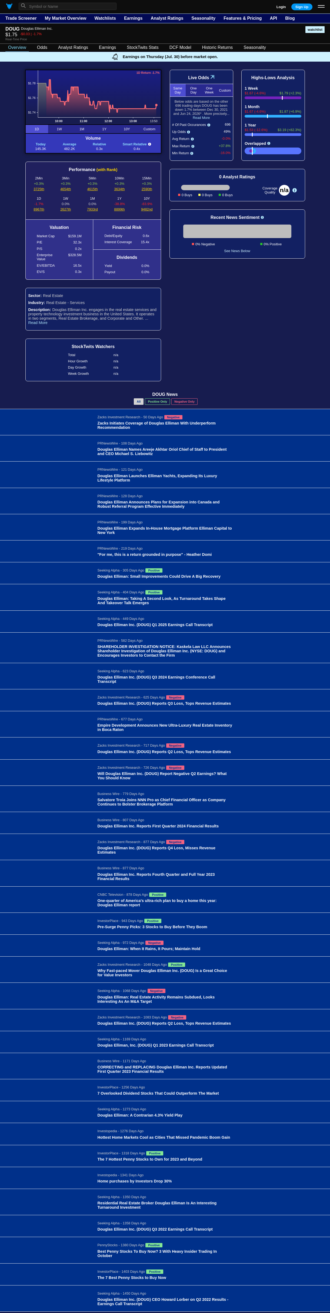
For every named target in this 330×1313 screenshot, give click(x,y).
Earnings (133, 18)
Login (281, 7)
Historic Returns (217, 47)
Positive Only (157, 401)
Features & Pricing (243, 18)
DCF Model (180, 47)
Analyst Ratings (167, 18)
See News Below (237, 251)
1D (37, 129)
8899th (119, 209)
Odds (42, 47)
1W (59, 129)
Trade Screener (21, 18)
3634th (119, 189)
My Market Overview (65, 18)
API (273, 18)
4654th (65, 189)
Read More (38, 322)
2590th (147, 189)
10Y (127, 129)
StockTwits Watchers (93, 346)
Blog (290, 18)
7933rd (92, 209)
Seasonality (203, 18)
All (139, 401)
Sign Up (301, 7)
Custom (149, 129)
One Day (193, 90)
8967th (39, 209)
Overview (17, 47)
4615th (92, 189)
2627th (65, 209)
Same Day (177, 90)
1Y (104, 129)
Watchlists (105, 18)
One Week (209, 90)
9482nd (147, 209)
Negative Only (184, 401)
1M (81, 129)
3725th (39, 189)
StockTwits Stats (142, 47)
